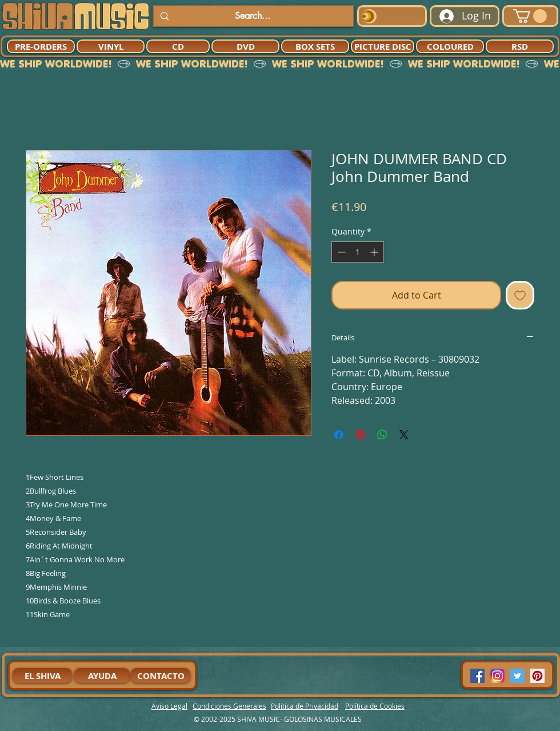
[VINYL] (111, 46)
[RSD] (520, 46)
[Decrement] (340, 252)
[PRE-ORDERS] (41, 46)
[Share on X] (404, 435)
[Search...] (252, 16)
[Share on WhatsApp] (382, 435)
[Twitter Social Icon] (517, 676)
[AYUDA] (102, 675)
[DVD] (245, 46)
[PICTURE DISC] (382, 46)
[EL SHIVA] (42, 675)
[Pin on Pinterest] (360, 435)
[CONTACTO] (160, 675)
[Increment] (375, 252)
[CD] (178, 46)
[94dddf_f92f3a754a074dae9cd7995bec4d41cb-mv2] (497, 676)
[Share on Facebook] (339, 435)
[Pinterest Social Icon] (537, 676)
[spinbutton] (357, 252)
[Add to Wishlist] (520, 295)
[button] (530, 16)
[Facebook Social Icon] (477, 676)
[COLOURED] (450, 46)
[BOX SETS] (315, 46)
